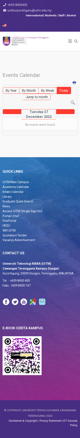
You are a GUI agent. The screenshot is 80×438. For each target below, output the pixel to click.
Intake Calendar (13, 192)
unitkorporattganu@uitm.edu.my (29, 10)
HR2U (6, 225)
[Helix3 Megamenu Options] (70, 41)
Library (7, 196)
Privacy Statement (50, 420)
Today (63, 91)
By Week (47, 91)
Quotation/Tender (15, 235)
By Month (29, 91)
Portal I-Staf (11, 216)
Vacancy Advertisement (19, 240)
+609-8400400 (17, 5)
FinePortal (9, 220)
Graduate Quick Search (18, 201)
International (34, 15)
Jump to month (37, 97)
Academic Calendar (16, 187)
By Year (11, 91)
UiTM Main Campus (16, 182)
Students (51, 15)
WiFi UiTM (9, 230)
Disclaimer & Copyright (23, 420)
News (6, 206)
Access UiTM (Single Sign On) (22, 211)
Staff (61, 15)
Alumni (71, 15)
